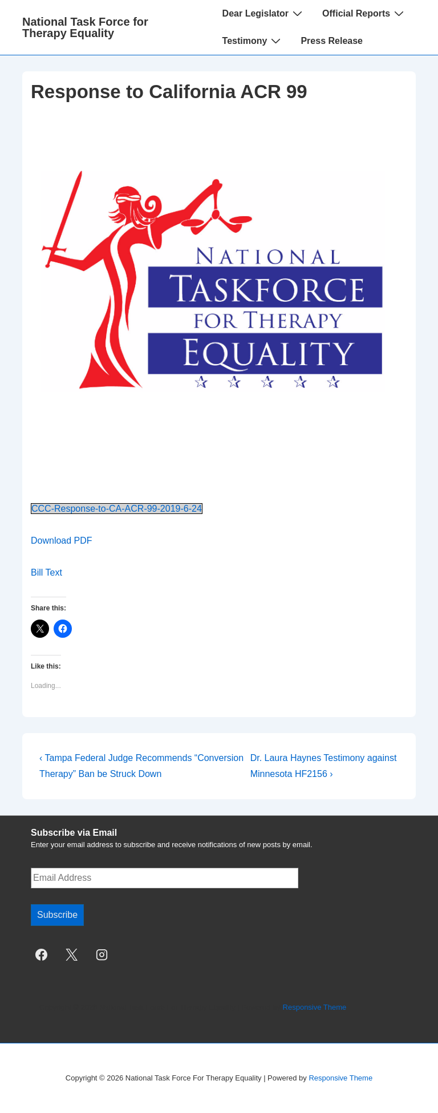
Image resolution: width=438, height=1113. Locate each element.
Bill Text (46, 572)
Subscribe (57, 915)
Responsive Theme (315, 1007)
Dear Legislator (263, 13)
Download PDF (61, 540)
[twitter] (72, 955)
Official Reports (364, 13)
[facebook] (41, 955)
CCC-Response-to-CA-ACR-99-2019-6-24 (116, 508)
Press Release (332, 41)
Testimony (253, 40)
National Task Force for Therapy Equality (85, 27)
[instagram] (102, 955)
